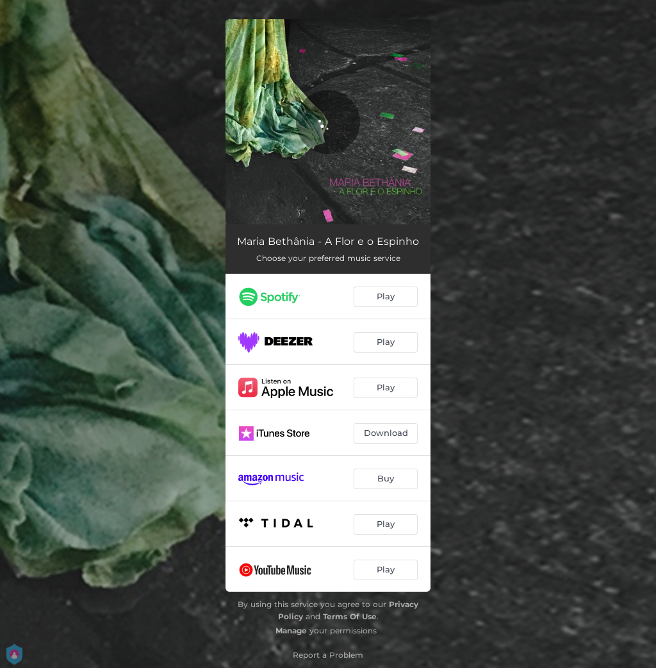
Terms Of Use (350, 616)
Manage (291, 630)
